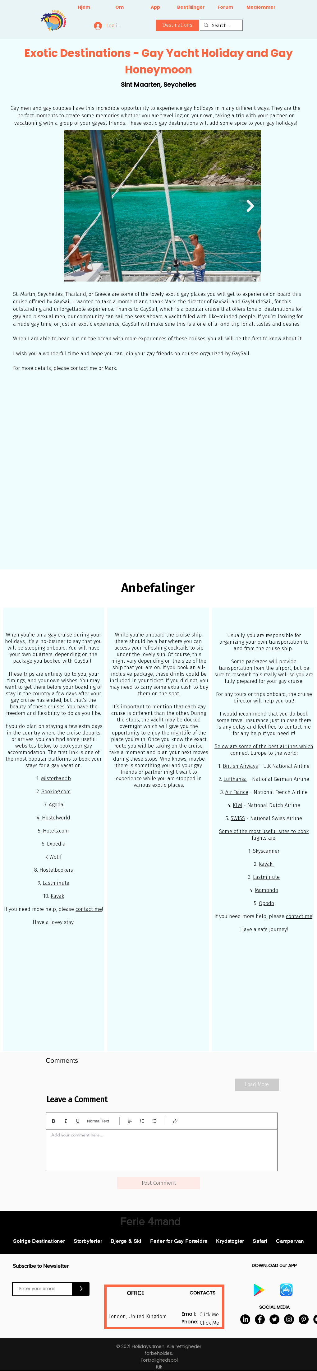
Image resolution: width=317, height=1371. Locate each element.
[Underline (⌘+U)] (77, 1121)
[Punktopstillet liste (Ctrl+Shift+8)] (154, 1121)
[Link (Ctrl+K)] (175, 1121)
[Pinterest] (304, 1319)
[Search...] (220, 25)
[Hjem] (84, 7)
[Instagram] (289, 1319)
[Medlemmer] (261, 7)
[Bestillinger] (191, 7)
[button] (177, 25)
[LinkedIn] (245, 1319)
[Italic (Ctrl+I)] (65, 1121)
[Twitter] (274, 1319)
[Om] (119, 7)
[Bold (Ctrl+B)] (53, 1121)
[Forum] (225, 7)
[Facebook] (260, 1319)
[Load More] (257, 1085)
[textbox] (161, 1148)
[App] (155, 7)
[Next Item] (250, 206)
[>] (81, 1289)
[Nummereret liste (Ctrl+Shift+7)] (142, 1121)
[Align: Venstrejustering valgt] (130, 1121)
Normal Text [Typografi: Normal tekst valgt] (98, 1121)
